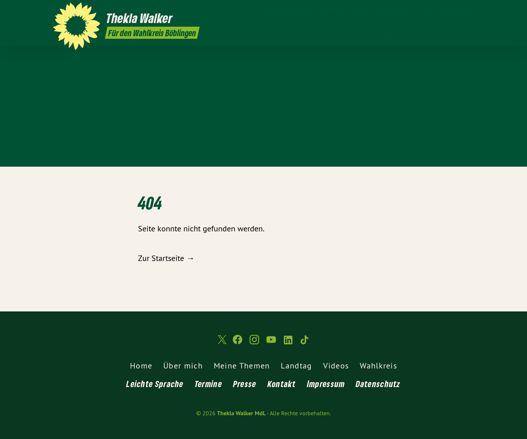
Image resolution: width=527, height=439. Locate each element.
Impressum (326, 383)
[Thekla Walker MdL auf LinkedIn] (459, 10)
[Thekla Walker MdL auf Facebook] (426, 10)
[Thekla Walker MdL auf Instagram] (437, 10)
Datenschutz (378, 383)
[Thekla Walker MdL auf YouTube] (448, 10)
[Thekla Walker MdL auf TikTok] (470, 10)
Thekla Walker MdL (241, 413)
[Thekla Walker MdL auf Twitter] (415, 10)
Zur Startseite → (166, 258)
